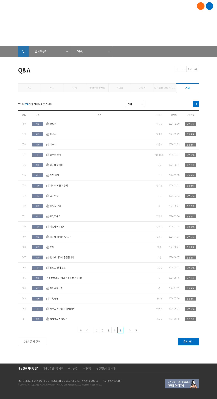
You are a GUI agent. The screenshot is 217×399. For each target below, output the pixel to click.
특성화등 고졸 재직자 (133, 6)
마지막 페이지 (136, 330)
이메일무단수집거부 (53, 368)
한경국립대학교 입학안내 (17, 5)
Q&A (80, 51)
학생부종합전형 (93, 6)
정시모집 (60, 6)
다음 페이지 (130, 330)
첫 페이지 (81, 330)
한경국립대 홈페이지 (106, 368)
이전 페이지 (87, 330)
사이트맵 (86, 368)
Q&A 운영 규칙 (32, 341)
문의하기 (188, 341)
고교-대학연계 (152, 6)
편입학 (107, 6)
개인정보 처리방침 (27, 368)
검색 (196, 104)
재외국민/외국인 (75, 6)
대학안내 (180, 6)
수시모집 (49, 6)
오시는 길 (73, 368)
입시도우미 (168, 6)
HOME (23, 51)
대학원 (117, 6)
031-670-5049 (114, 381)
